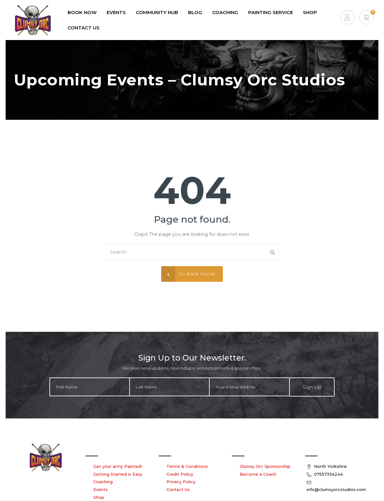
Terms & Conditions (187, 465)
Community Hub (157, 12)
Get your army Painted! (117, 465)
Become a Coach (258, 473)
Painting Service (270, 12)
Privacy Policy (180, 481)
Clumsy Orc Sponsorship (265, 465)
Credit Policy (179, 473)
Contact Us (83, 28)
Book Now (81, 12)
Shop (310, 12)
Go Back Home (188, 273)
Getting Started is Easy (117, 473)
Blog (195, 12)
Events (100, 489)
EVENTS (115, 12)
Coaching (225, 12)
